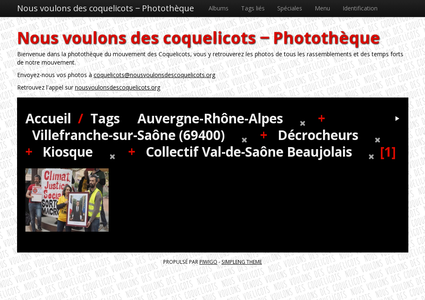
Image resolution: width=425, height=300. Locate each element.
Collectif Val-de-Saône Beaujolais (249, 151)
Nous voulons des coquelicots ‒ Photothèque (105, 8)
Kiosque (67, 151)
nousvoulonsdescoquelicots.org (117, 87)
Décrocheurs (318, 135)
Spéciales (289, 8)
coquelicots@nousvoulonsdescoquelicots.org (154, 75)
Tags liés (253, 8)
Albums (219, 8)
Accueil (48, 118)
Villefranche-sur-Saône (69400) (128, 135)
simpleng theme (241, 261)
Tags (105, 118)
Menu (322, 8)
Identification (360, 8)
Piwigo (208, 261)
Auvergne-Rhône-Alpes (210, 118)
